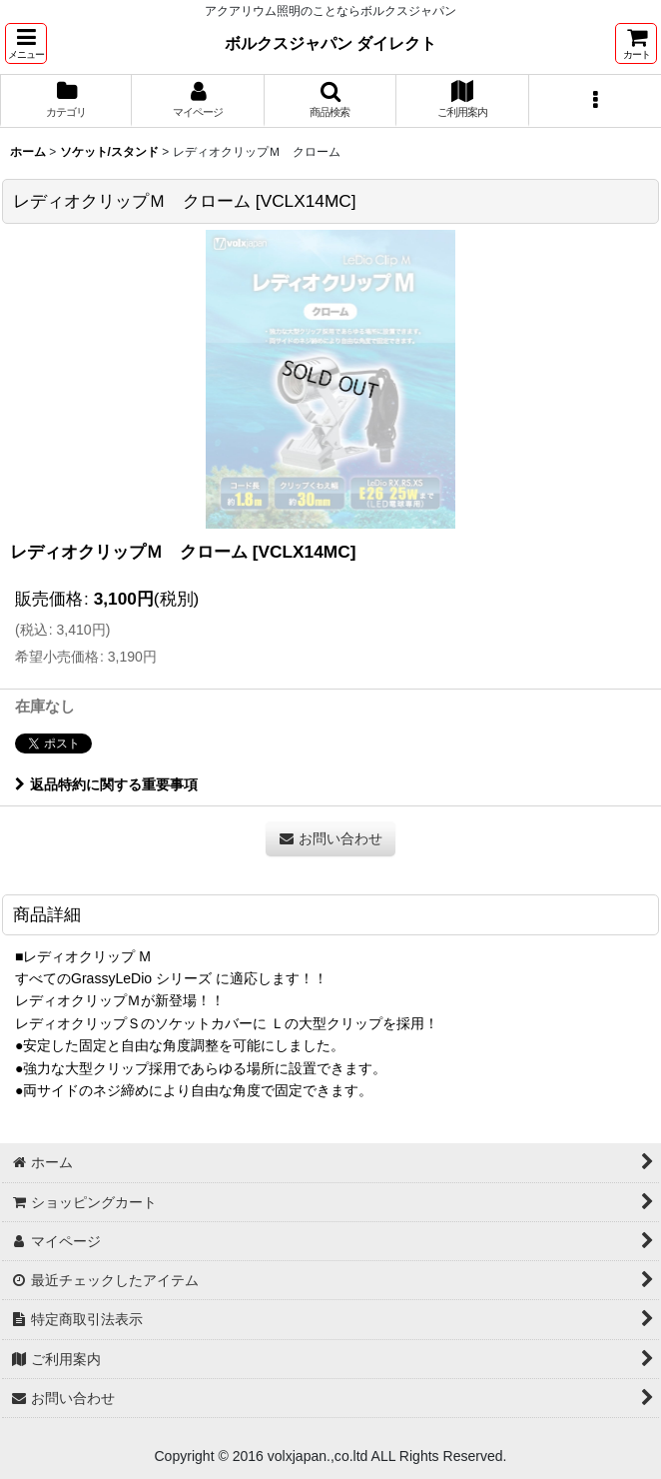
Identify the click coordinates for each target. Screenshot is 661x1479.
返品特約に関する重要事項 (106, 784)
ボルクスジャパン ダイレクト (331, 43)
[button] (26, 43)
